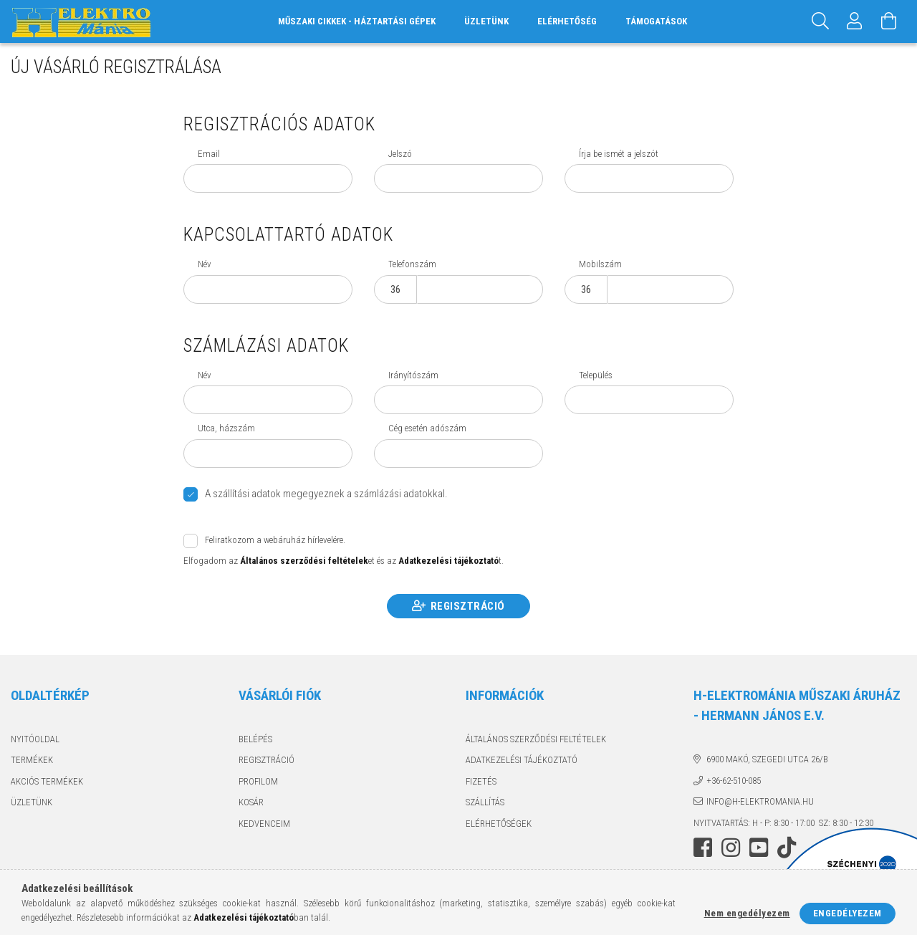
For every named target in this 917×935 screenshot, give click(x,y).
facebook (702, 847)
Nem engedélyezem (747, 913)
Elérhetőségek (499, 823)
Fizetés (481, 781)
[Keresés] (820, 21)
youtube (758, 847)
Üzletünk (486, 21)
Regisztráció (468, 606)
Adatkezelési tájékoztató (521, 759)
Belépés (255, 739)
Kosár (251, 802)
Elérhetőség (567, 21)
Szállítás (485, 802)
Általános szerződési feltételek (536, 739)
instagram (730, 847)
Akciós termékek (47, 781)
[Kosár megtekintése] (889, 21)
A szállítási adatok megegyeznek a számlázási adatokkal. (326, 493)
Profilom (258, 781)
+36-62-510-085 (733, 780)
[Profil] (854, 21)
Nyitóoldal (35, 739)
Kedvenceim (264, 823)
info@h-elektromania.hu (760, 801)
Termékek (32, 759)
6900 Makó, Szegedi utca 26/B (767, 759)
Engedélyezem (847, 913)
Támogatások (656, 21)
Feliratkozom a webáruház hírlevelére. (275, 540)
